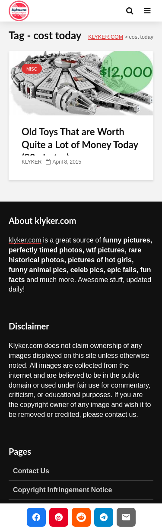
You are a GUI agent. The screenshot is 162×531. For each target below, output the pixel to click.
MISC (31, 69)
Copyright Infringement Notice (62, 489)
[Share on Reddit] (81, 517)
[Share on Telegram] (103, 517)
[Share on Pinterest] (58, 517)
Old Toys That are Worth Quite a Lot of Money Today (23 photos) (80, 144)
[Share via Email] (126, 517)
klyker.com (25, 239)
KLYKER (31, 162)
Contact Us (31, 470)
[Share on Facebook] (36, 517)
